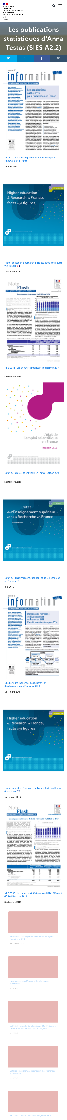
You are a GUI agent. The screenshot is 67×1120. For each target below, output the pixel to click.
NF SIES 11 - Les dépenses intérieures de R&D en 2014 (31, 367)
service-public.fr (45, 1105)
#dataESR (33, 996)
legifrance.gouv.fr (20, 1109)
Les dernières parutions (33, 969)
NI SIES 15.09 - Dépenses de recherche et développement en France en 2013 (25, 684)
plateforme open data (33, 1024)
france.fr (35, 1113)
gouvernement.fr (45, 1109)
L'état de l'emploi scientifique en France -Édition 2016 (31, 472)
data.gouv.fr (18, 1113)
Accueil (33, 965)
